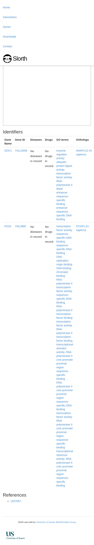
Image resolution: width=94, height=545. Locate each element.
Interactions (10, 17)
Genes (7, 26)
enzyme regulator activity (61, 154)
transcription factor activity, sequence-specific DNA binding (64, 234)
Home (6, 7)
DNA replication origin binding (64, 260)
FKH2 (7, 226)
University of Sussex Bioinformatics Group (56, 522)
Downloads (9, 36)
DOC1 (8, 150)
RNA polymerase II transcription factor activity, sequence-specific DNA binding (64, 291)
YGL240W (21, 150)
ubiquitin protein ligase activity (64, 166)
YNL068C (21, 226)
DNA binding (63, 268)
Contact (7, 46)
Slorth (20, 58)
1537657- (16, 501)
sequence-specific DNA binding (63, 249)
